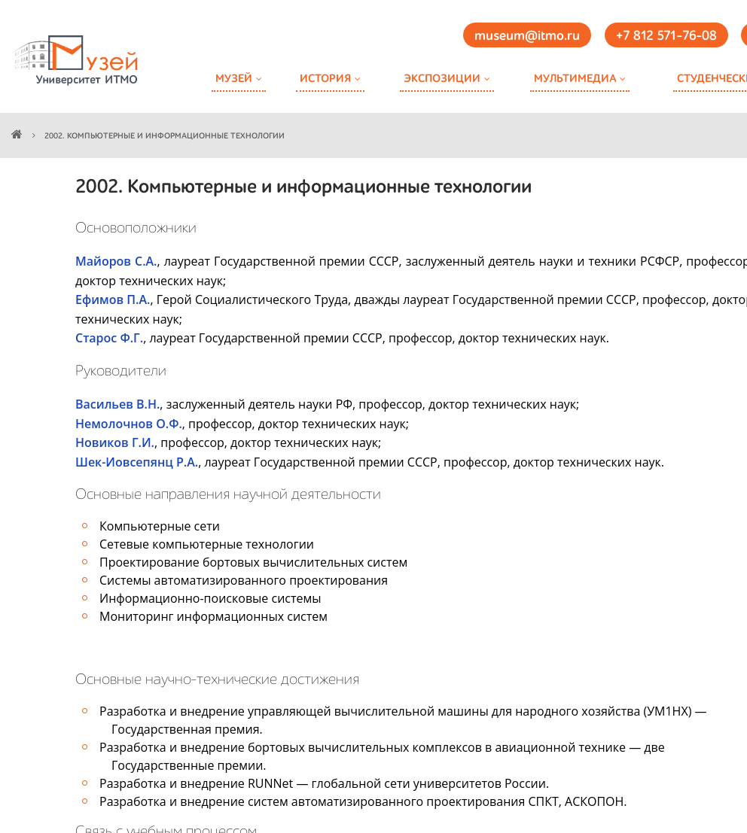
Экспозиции (442, 78)
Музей (233, 78)
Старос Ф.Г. (109, 338)
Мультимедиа (575, 78)
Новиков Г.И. (114, 442)
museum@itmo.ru (527, 36)
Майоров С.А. (116, 261)
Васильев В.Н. (117, 404)
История (325, 78)
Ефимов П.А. (112, 299)
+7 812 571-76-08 (666, 36)
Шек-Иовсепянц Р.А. (136, 462)
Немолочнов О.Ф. (128, 423)
